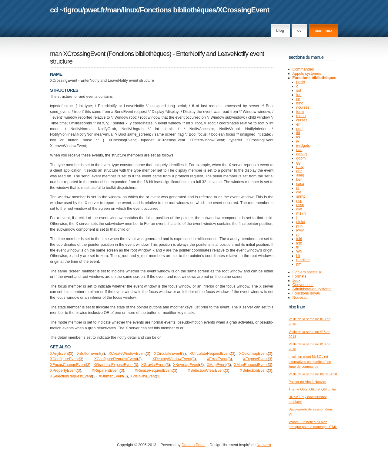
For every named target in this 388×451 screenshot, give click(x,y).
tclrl (299, 239)
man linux (323, 30)
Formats (299, 276)
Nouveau (300, 297)
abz (299, 171)
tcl (298, 137)
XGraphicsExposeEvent (113, 365)
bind (299, 103)
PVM (300, 230)
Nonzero (264, 445)
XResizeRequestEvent (153, 370)
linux (130, 10)
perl (299, 129)
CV (299, 30)
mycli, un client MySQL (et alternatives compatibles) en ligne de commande (310, 361)
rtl (297, 234)
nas (299, 150)
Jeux (296, 280)
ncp (299, 201)
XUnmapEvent (111, 376)
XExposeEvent (255, 359)
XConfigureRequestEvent (115, 359)
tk (297, 247)
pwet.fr (94, 10)
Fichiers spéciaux (307, 272)
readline (303, 260)
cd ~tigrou (66, 10)
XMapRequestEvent (251, 365)
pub (299, 226)
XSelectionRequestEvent (71, 376)
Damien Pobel (194, 445)
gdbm (301, 158)
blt (298, 256)
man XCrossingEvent (77, 54)
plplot (300, 222)
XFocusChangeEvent (68, 365)
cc (298, 99)
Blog (280, 30)
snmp (301, 196)
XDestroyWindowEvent (171, 359)
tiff (298, 133)
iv (297, 141)
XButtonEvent (88, 353)
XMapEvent (216, 365)
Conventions (303, 285)
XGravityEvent (153, 365)
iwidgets (303, 145)
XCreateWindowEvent (127, 353)
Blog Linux (297, 306)
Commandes (303, 69)
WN (299, 251)
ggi (298, 162)
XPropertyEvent (63, 370)
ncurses (302, 107)
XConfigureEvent (64, 359)
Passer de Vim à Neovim (307, 382)
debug (301, 154)
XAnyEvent (59, 353)
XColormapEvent (253, 353)
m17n (301, 213)
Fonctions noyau (306, 293)
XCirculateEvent (167, 353)
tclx (299, 243)
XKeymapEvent (186, 365)
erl (298, 124)
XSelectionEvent (254, 370)
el (297, 188)
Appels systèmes (307, 73)
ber (299, 179)
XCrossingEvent (243, 10)
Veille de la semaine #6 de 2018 (313, 374)
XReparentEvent (106, 370)
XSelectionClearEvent (206, 370)
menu (301, 116)
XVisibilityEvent (143, 376)
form (300, 112)
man (114, 10)
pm (298, 264)
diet (299, 209)
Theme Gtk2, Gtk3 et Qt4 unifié (312, 389)
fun (298, 95)
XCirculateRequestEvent (210, 353)
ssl (298, 90)
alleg (300, 175)
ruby (299, 167)
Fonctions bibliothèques (178, 10)
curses (301, 120)
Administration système (312, 289)
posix (300, 82)
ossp (300, 205)
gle (298, 192)
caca (300, 184)
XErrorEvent (217, 359)
